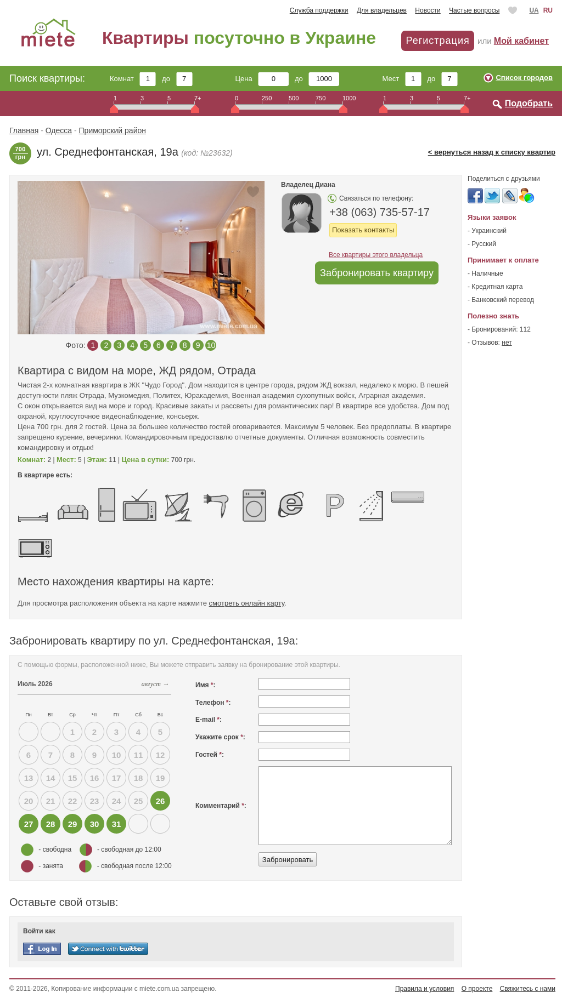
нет (507, 342)
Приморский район (112, 130)
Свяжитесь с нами (527, 989)
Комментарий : (220, 805)
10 (211, 345)
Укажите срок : (220, 737)
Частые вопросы (474, 10)
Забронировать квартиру (377, 272)
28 (50, 824)
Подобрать (529, 103)
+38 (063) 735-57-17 (379, 212)
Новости (427, 10)
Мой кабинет (521, 40)
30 (94, 824)
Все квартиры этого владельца (376, 255)
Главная (23, 130)
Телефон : (213, 702)
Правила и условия (424, 989)
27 (28, 824)
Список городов (524, 77)
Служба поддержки (319, 10)
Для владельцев (382, 10)
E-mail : (208, 719)
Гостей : (209, 755)
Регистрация (437, 40)
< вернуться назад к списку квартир (491, 152)
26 (160, 801)
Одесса (59, 130)
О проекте (477, 989)
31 (116, 824)
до (177, 79)
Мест (401, 79)
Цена (262, 79)
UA (533, 10)
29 (72, 824)
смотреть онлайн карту (246, 603)
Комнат (133, 79)
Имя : (205, 685)
